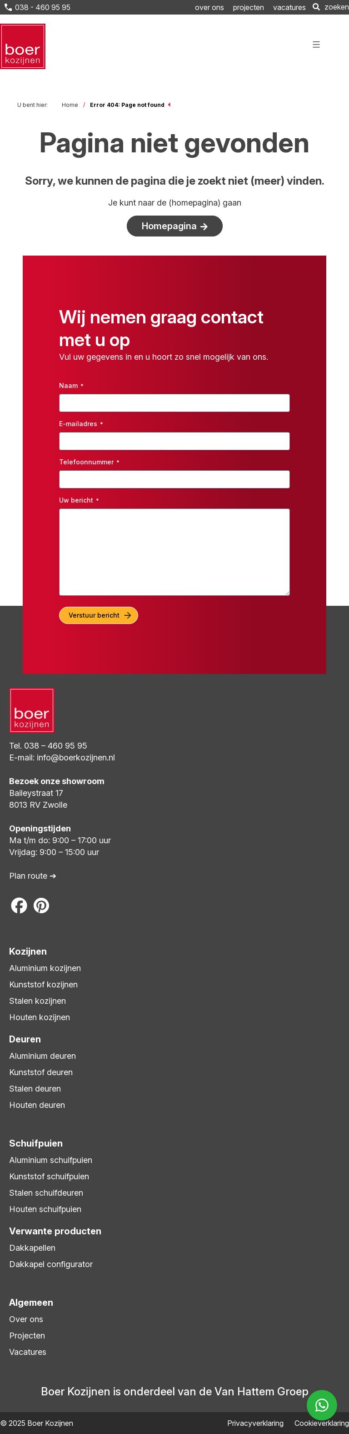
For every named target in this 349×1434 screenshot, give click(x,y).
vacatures (289, 7)
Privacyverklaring (255, 1423)
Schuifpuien (36, 1143)
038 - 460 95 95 (41, 7)
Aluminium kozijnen (45, 968)
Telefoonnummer (89, 462)
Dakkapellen (32, 1248)
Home (70, 104)
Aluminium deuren (42, 1056)
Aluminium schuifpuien (50, 1160)
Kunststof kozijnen (43, 984)
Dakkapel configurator (51, 1264)
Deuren (25, 1039)
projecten (248, 7)
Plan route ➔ (32, 876)
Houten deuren (37, 1105)
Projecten (27, 1335)
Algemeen (31, 1302)
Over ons (26, 1319)
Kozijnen (28, 951)
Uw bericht (79, 500)
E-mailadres (81, 424)
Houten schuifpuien (45, 1209)
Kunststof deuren (41, 1072)
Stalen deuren (35, 1088)
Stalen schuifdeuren (46, 1193)
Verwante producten (55, 1231)
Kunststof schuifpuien (49, 1176)
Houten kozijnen (39, 1017)
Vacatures (27, 1352)
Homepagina (169, 226)
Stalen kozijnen (37, 1001)
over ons (209, 7)
